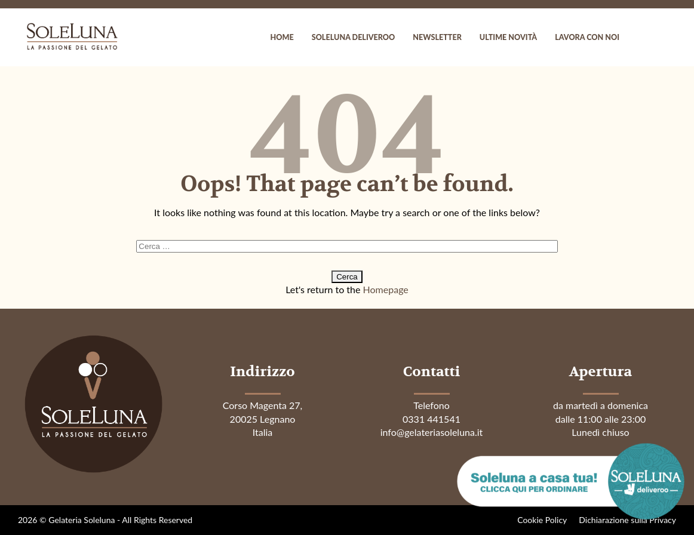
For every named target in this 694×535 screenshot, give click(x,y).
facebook (640, 38)
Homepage (386, 289)
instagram (664, 38)
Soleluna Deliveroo (353, 37)
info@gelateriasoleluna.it (431, 432)
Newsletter (437, 37)
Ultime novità (508, 37)
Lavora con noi (587, 37)
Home (282, 37)
